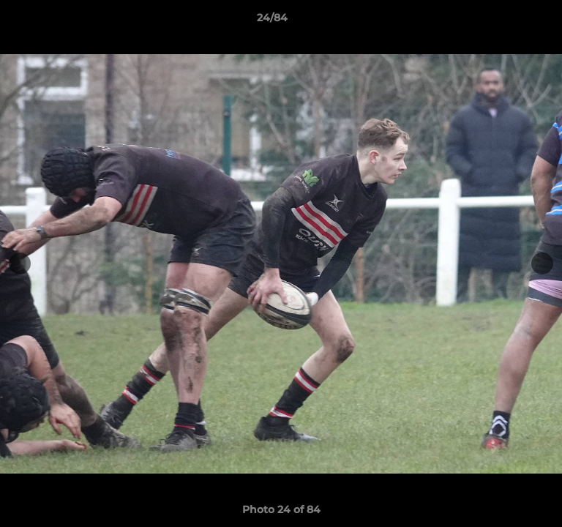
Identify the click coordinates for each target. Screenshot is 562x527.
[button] (509, 21)
